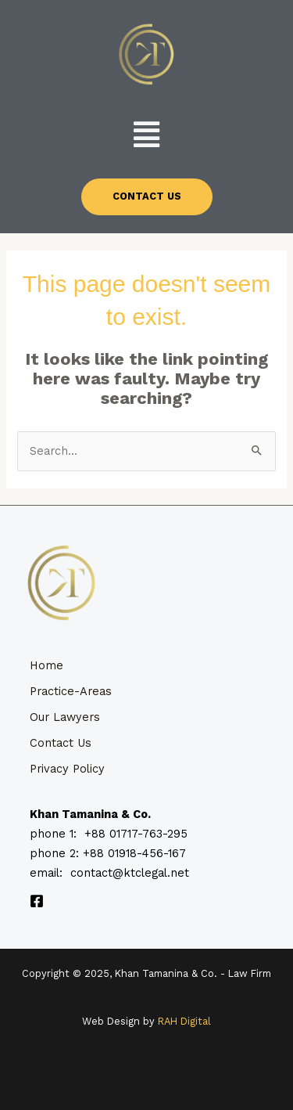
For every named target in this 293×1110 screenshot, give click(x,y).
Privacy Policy (67, 769)
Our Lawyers (65, 717)
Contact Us (60, 743)
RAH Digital (184, 1021)
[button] (146, 134)
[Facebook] (37, 901)
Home (46, 665)
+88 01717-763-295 (136, 834)
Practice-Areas (71, 691)
